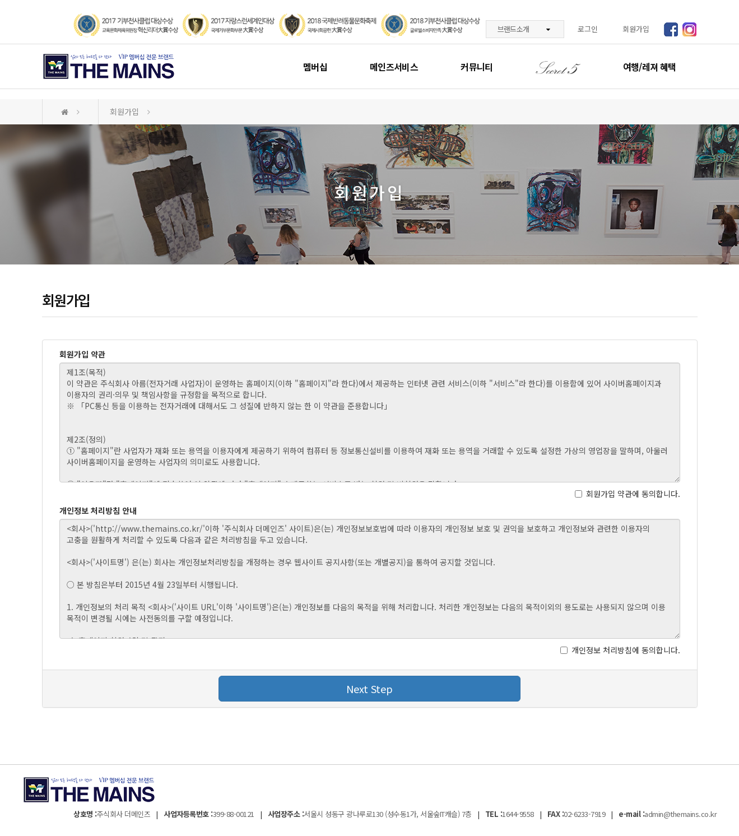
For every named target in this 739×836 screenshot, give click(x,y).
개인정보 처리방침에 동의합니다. (620, 650)
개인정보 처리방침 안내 (98, 510)
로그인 (588, 29)
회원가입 (635, 29)
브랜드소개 (524, 29)
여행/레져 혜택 (649, 66)
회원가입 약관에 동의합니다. (627, 493)
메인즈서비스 (394, 66)
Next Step (369, 688)
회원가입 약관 (82, 354)
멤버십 (315, 66)
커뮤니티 (476, 66)
